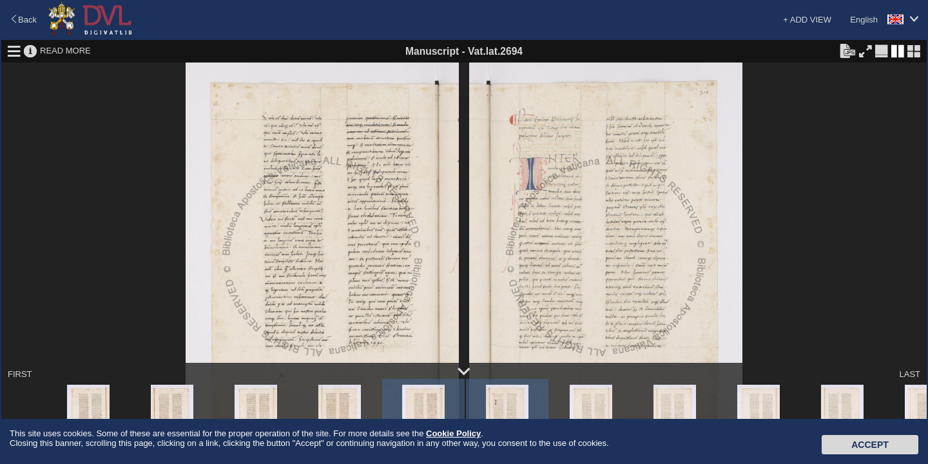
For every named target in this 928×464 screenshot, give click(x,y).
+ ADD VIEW (807, 19)
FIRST (20, 374)
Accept (870, 445)
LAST (909, 374)
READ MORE (65, 50)
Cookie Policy (453, 433)
